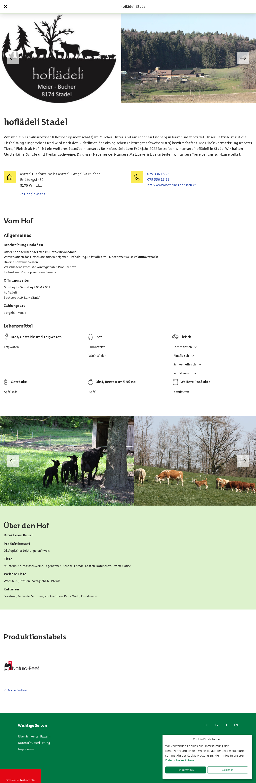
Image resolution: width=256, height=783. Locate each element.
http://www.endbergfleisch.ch (172, 185)
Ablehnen (228, 769)
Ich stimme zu (186, 769)
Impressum (26, 749)
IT (226, 725)
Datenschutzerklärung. (180, 760)
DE (206, 725)
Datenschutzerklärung (34, 743)
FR (216, 725)
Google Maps (34, 194)
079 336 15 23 (158, 174)
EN (236, 725)
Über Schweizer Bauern (34, 736)
